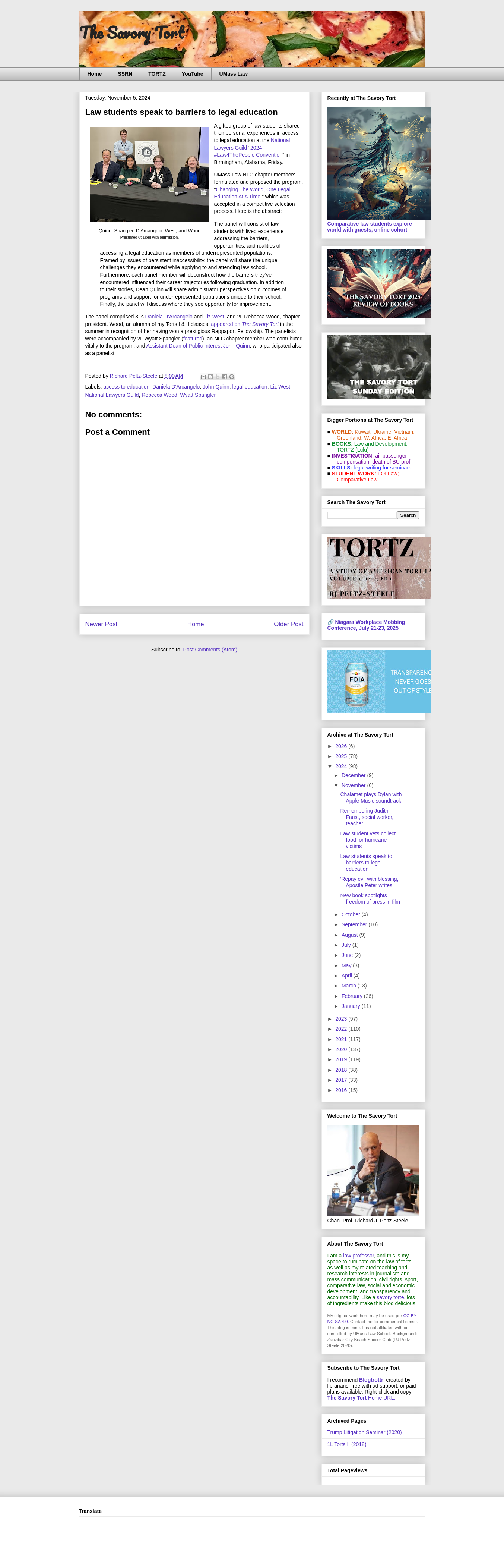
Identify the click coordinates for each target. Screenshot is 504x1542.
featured (192, 339)
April (348, 976)
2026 (341, 746)
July (347, 945)
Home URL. (361, 1398)
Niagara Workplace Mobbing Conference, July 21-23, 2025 (366, 625)
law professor (358, 1256)
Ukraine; (383, 432)
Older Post (288, 624)
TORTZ (156, 74)
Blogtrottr (371, 1380)
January (352, 1006)
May (347, 965)
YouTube (192, 74)
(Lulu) (362, 450)
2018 (341, 1070)
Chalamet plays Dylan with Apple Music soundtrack (371, 797)
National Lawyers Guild (112, 395)
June (348, 955)
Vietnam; (404, 432)
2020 (341, 1049)
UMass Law (233, 74)
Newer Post (101, 624)
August (350, 935)
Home (95, 74)
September (355, 924)
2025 (341, 756)
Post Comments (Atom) (210, 650)
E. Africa (397, 438)
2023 (341, 1019)
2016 (341, 1090)
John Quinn (216, 387)
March (350, 986)
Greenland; (349, 438)
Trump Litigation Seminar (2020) (364, 1432)
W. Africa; (375, 438)
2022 (341, 1029)
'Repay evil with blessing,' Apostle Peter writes (369, 882)
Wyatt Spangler (198, 395)
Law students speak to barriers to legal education (366, 862)
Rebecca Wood (159, 395)
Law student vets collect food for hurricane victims (368, 839)
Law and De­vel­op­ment (380, 444)
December (354, 775)
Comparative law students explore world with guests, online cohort (369, 227)
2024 (341, 766)
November (354, 785)
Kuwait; (363, 432)
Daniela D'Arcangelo (169, 317)
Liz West (214, 317)
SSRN (125, 74)
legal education (249, 387)
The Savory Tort (131, 32)
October (352, 914)
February (353, 996)
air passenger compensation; (370, 459)
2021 (341, 1039)
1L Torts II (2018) (347, 1444)
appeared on (245, 324)
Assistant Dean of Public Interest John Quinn (198, 346)
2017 (341, 1080)
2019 (341, 1059)
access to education (127, 387)
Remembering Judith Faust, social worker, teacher (366, 817)
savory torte (390, 1297)
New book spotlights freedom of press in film (370, 898)
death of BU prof (391, 462)
